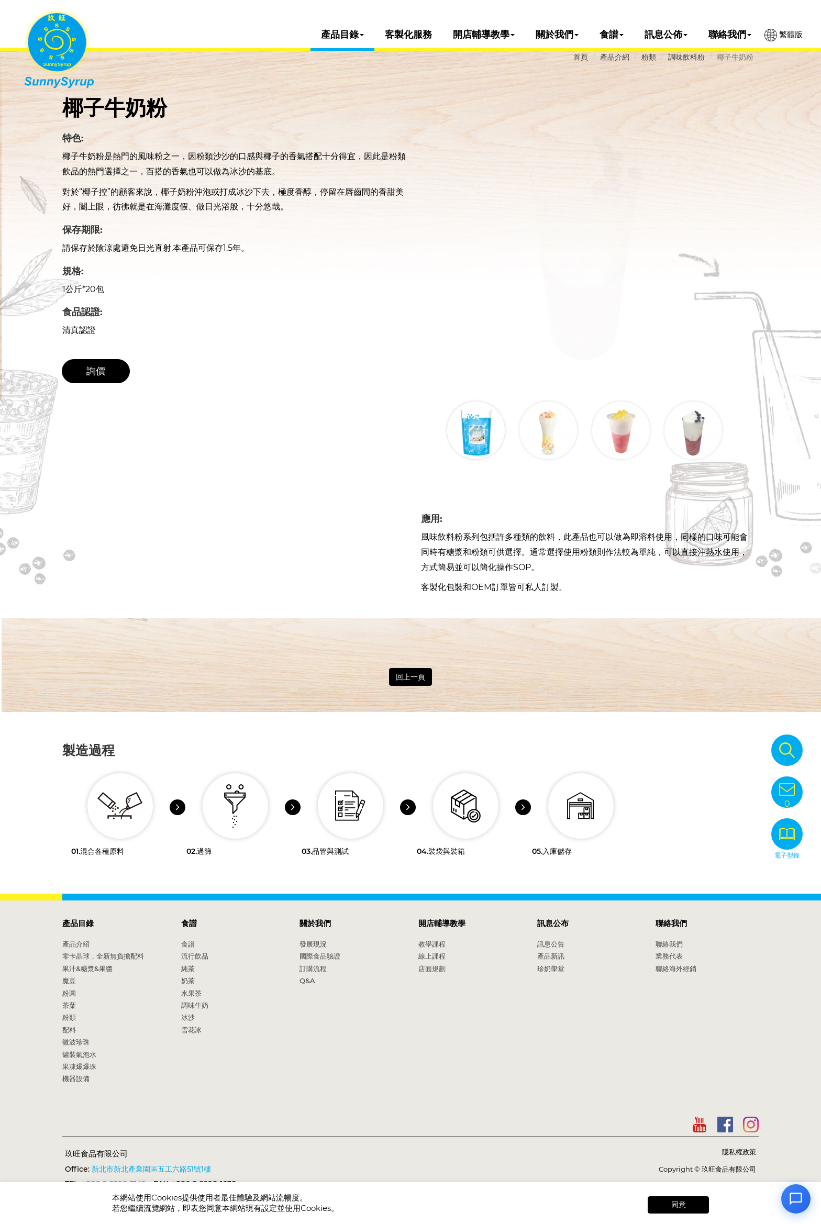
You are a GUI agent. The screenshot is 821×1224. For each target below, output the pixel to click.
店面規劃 (432, 968)
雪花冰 (191, 1030)
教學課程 (432, 944)
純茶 (188, 968)
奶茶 (188, 980)
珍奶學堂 (550, 968)
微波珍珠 (76, 1042)
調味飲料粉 (686, 57)
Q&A (307, 980)
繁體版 (783, 35)
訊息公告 (550, 944)
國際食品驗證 (319, 956)
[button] (739, 430)
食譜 (612, 34)
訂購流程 (313, 968)
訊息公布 (553, 923)
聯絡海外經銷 (676, 968)
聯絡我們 (729, 34)
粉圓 (69, 993)
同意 (678, 1204)
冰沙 (188, 1017)
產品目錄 (342, 34)
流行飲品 (194, 956)
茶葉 (69, 1005)
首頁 (580, 57)
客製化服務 (408, 34)
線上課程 (432, 956)
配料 (69, 1030)
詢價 (95, 371)
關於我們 (557, 34)
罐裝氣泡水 (79, 1054)
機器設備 (76, 1078)
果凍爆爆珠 (79, 1066)
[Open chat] (796, 1199)
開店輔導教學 (484, 34)
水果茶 (191, 993)
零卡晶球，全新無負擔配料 (103, 956)
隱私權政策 (739, 1152)
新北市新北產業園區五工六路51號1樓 (151, 1169)
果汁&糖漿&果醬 (87, 968)
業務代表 (669, 956)
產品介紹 (614, 57)
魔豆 (69, 980)
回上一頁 (410, 677)
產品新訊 (550, 956)
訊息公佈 (666, 34)
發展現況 (313, 944)
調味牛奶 (194, 1005)
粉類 (648, 57)
